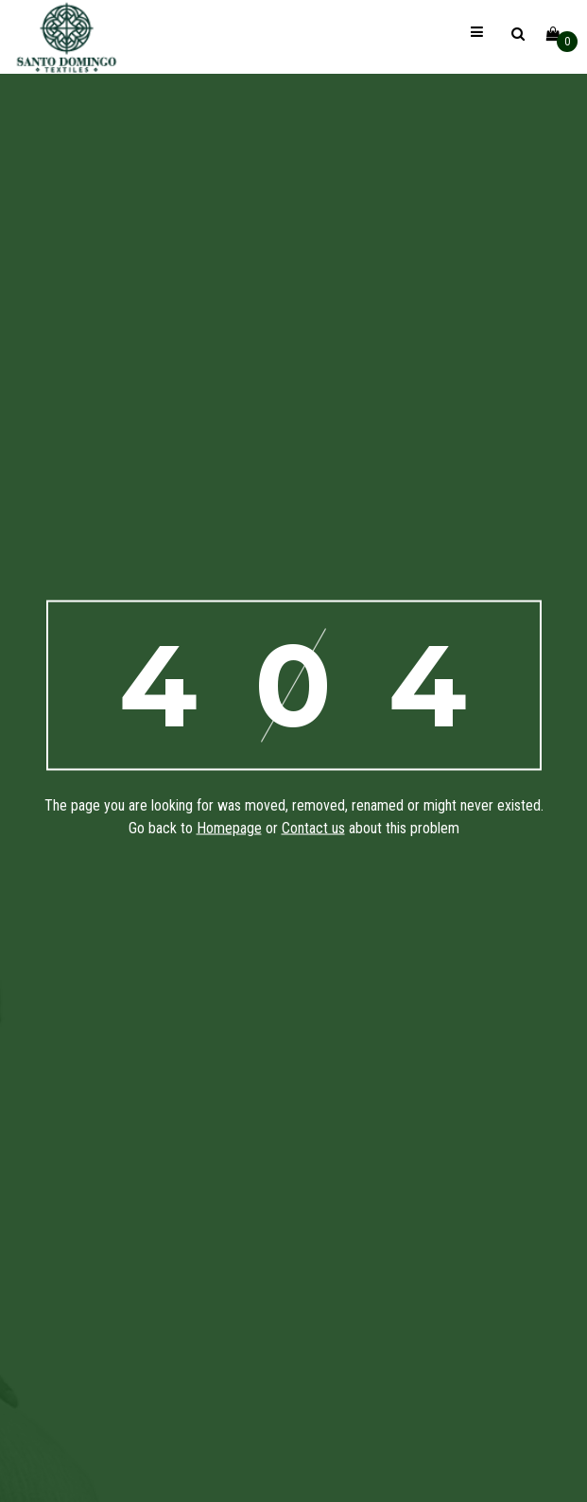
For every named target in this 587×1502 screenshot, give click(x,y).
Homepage (229, 827)
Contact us (313, 827)
